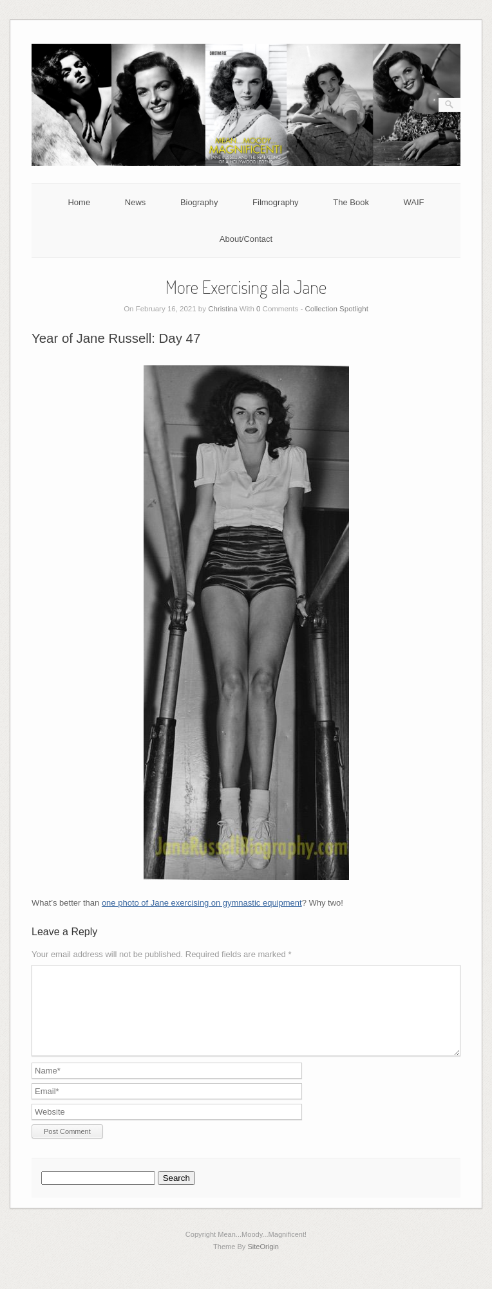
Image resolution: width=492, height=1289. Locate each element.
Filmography (275, 202)
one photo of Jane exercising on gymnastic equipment (202, 903)
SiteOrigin (263, 1262)
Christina (222, 309)
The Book (351, 202)
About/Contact (246, 239)
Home (79, 202)
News (135, 202)
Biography (199, 202)
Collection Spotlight (336, 309)
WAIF (414, 202)
